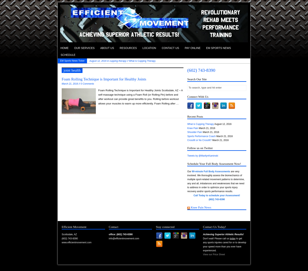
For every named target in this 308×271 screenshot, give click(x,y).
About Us (107, 48)
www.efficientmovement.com (77, 242)
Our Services (84, 48)
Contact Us (170, 48)
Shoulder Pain (194, 132)
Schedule (68, 54)
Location (149, 48)
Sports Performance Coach (201, 136)
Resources (128, 48)
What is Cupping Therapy (122, 61)
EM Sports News (218, 48)
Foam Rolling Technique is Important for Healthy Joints (104, 79)
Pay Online (193, 48)
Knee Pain (192, 128)
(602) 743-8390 (201, 70)
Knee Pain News (201, 207)
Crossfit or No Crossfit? (199, 140)
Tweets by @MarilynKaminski (202, 155)
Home (64, 48)
